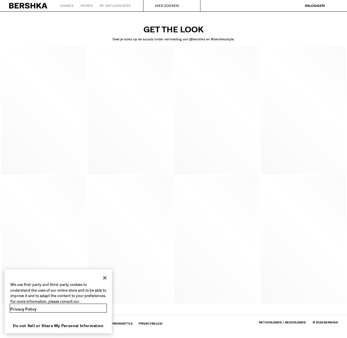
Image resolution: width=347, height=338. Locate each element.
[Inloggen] (311, 6)
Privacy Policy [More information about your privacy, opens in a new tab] (23, 309)
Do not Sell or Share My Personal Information (58, 326)
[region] (58, 301)
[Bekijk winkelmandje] (333, 5)
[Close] (104, 278)
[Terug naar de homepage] (28, 5)
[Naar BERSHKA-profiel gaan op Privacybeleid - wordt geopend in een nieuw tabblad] (151, 323)
